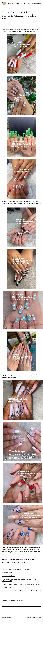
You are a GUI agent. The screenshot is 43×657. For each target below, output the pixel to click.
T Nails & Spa (5, 559)
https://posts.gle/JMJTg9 (8, 572)
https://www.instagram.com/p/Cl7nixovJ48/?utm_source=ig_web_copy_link (21, 584)
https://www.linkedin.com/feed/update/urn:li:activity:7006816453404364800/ (21, 590)
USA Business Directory (13, 3)
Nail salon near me (14, 559)
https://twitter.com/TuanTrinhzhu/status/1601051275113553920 (18, 594)
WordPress (38, 617)
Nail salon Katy (23, 559)
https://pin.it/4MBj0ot (7, 587)
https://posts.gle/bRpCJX (8, 576)
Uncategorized (20, 600)
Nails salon (31, 559)
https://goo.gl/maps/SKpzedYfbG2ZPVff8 (19, 569)
